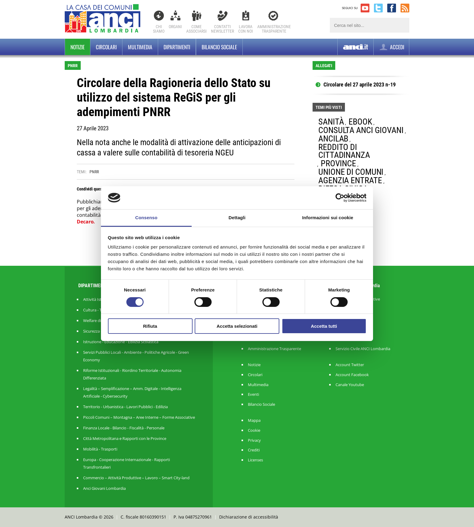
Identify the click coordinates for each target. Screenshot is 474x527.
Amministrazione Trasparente (274, 349)
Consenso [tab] (146, 217)
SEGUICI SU (350, 8)
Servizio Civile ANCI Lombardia (363, 349)
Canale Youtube (350, 385)
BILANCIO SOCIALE (219, 47)
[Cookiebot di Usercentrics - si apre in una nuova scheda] (339, 197)
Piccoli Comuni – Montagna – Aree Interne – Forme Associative (139, 417)
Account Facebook (352, 375)
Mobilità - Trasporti (100, 449)
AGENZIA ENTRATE (350, 180)
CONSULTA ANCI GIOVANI (361, 130)
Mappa (254, 420)
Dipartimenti (177, 47)
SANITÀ (331, 122)
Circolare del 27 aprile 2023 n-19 (359, 85)
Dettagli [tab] (237, 217)
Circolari (106, 47)
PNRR (94, 171)
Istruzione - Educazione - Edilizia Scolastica (120, 341)
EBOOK (360, 122)
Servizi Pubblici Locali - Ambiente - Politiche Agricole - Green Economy (136, 356)
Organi (175, 26)
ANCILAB (333, 139)
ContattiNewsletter (222, 29)
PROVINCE (338, 163)
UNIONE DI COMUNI (350, 172)
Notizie (77, 47)
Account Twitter (350, 365)
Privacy (254, 440)
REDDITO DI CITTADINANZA (344, 151)
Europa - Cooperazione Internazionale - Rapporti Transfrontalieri (126, 463)
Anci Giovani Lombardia (104, 488)
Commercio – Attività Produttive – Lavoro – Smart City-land (136, 477)
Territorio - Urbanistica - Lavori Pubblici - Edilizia (125, 406)
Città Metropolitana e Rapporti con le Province (124, 438)
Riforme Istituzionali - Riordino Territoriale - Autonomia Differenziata (132, 374)
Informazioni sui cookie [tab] (327, 217)
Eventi (253, 394)
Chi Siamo (158, 29)
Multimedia (140, 47)
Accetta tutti (324, 326)
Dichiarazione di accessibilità (248, 517)
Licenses (255, 460)
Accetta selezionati (236, 326)
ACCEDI (391, 47)
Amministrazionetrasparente (274, 29)
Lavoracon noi (245, 29)
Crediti (254, 450)
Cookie (254, 430)
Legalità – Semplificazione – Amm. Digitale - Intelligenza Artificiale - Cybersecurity (132, 392)
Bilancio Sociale (261, 404)
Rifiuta (150, 326)
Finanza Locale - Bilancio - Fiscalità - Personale (123, 428)
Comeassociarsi (196, 29)
